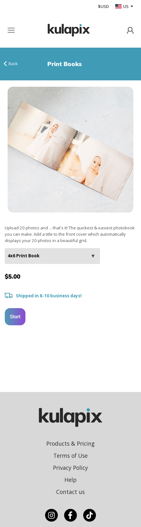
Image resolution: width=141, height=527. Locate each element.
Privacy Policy (70, 467)
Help (70, 479)
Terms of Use (70, 455)
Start (15, 317)
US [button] (122, 6)
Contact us (70, 492)
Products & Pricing (70, 443)
